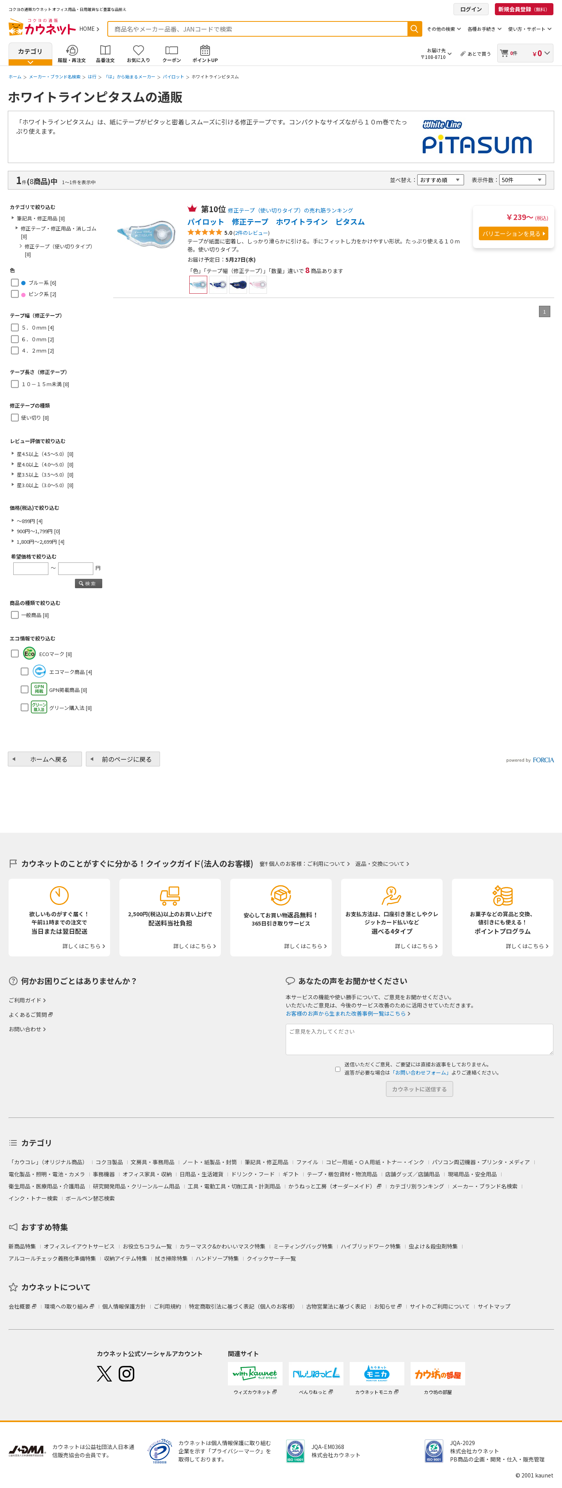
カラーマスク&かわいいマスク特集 (222, 1246)
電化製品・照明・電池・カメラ (47, 1174)
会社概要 (19, 1306)
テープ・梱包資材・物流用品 (342, 1174)
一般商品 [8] (35, 615)
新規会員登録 (524, 9)
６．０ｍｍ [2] (37, 339)
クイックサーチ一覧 (271, 1258)
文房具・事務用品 (152, 1162)
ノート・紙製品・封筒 (209, 1162)
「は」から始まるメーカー (129, 76)
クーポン (171, 60)
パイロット (173, 76)
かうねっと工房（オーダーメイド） (331, 1186)
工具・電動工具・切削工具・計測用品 (234, 1186)
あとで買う (479, 53)
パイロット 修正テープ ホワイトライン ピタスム (276, 221)
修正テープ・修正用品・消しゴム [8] (58, 232)
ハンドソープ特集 (217, 1258)
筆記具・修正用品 (266, 1162)
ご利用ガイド (25, 1000)
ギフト (291, 1174)
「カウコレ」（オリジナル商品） (48, 1162)
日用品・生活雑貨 (201, 1174)
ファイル (307, 1162)
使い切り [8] (35, 417)
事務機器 (104, 1174)
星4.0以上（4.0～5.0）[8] (45, 464)
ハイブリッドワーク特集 (371, 1246)
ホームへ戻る (49, 759)
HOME (87, 28)
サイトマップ (494, 1306)
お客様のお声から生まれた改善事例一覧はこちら (346, 1013)
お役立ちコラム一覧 (147, 1246)
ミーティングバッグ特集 (303, 1246)
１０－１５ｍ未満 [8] (45, 384)
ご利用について (326, 863)
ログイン (471, 9)
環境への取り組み (66, 1306)
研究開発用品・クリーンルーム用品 (136, 1186)
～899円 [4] (30, 521)
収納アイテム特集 (125, 1258)
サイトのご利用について (440, 1306)
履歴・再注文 (72, 60)
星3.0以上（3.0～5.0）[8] (45, 485)
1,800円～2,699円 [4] (40, 541)
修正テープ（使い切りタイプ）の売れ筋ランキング (290, 210)
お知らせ (385, 1306)
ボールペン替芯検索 (90, 1198)
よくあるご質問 (28, 1014)
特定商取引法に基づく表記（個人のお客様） (243, 1306)
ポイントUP (205, 60)
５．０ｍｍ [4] (37, 327)
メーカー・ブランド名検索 (54, 76)
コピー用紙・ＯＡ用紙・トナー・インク (375, 1162)
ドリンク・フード (253, 1174)
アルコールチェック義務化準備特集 (52, 1258)
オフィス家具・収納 (147, 1174)
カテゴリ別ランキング (416, 1186)
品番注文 (105, 60)
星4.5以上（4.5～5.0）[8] (45, 454)
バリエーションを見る (511, 233)
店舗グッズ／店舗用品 (412, 1174)
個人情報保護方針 (124, 1306)
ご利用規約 (167, 1306)
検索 (414, 29)
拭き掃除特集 (171, 1258)
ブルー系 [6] (38, 282)
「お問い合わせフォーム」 (420, 1072)
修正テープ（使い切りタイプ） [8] (60, 250)
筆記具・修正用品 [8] (41, 218)
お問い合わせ (25, 1029)
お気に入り (138, 60)
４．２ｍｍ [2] (37, 350)
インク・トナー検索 (33, 1198)
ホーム (15, 76)
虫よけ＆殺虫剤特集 (433, 1246)
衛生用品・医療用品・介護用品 (47, 1186)
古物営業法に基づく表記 (336, 1306)
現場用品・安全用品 (472, 1174)
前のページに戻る (127, 759)
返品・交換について (380, 863)
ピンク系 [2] (38, 294)
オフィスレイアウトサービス (79, 1246)
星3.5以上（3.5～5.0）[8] (45, 474)
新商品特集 (22, 1246)
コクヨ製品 (109, 1162)
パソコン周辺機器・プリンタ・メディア (481, 1162)
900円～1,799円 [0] (38, 531)
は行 (92, 76)
